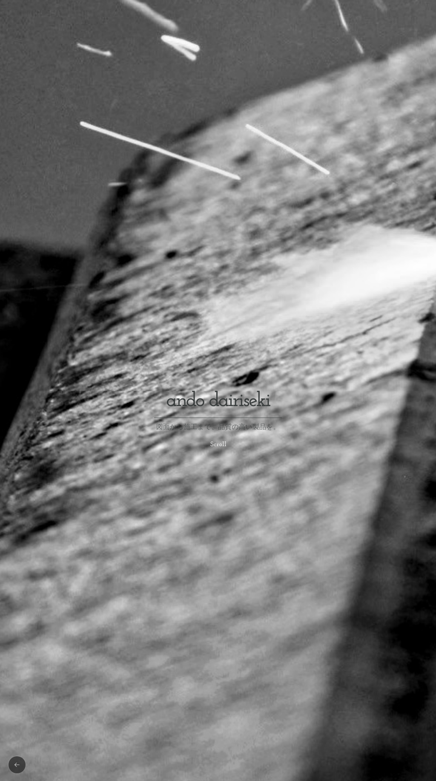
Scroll (218, 444)
